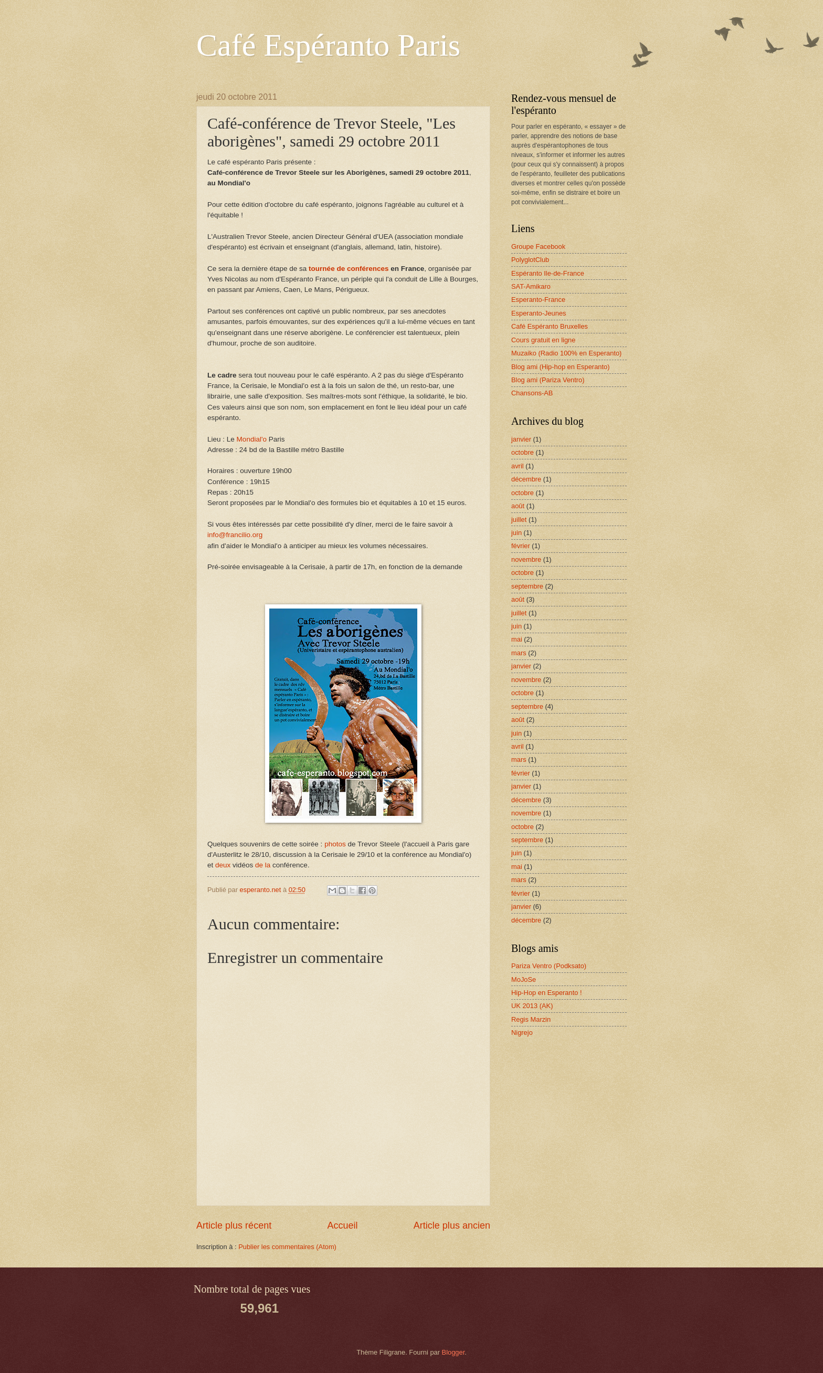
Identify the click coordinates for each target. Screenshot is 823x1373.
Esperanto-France (538, 299)
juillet (518, 519)
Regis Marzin (531, 1019)
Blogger (453, 1352)
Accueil (342, 1225)
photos (335, 844)
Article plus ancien (452, 1225)
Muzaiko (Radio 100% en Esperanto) (566, 353)
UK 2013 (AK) (532, 1006)
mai (516, 639)
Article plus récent (233, 1225)
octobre (522, 452)
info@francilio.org (234, 535)
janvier (521, 439)
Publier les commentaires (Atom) (287, 1247)
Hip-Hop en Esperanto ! (546, 993)
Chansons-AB (532, 393)
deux (222, 865)
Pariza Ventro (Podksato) (548, 966)
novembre (526, 559)
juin (516, 533)
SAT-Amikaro (531, 286)
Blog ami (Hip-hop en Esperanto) (560, 367)
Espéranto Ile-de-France (547, 273)
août (517, 506)
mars (518, 653)
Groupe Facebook (538, 246)
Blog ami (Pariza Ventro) (548, 380)
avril (517, 466)
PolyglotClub (530, 260)
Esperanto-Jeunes (538, 313)
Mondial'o (252, 439)
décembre (526, 479)
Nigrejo (522, 1032)
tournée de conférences (348, 268)
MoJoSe (523, 979)
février (520, 546)
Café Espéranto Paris (328, 45)
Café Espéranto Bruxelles (549, 326)
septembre (527, 586)
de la (262, 865)
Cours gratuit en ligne (543, 340)
